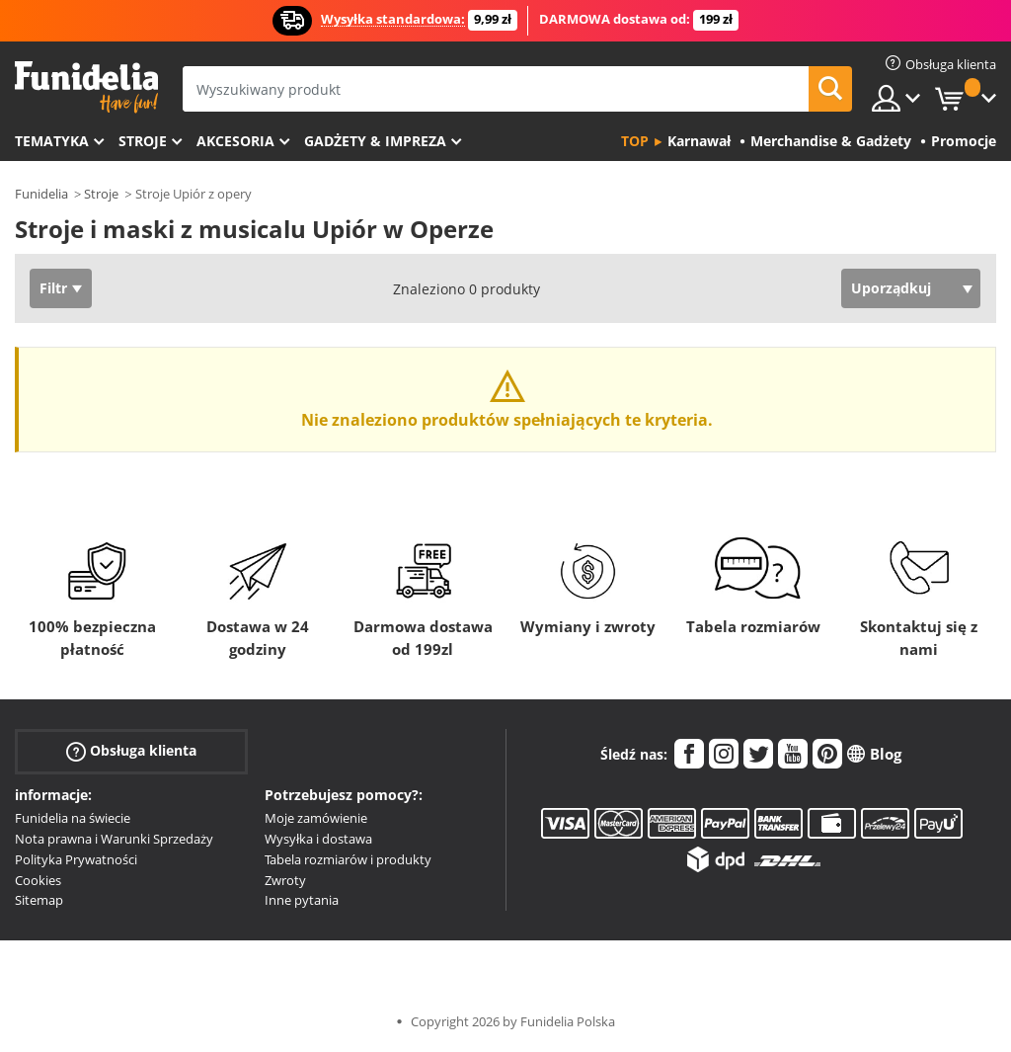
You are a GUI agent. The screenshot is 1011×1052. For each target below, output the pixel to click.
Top (635, 140)
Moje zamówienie (316, 818)
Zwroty (285, 880)
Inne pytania (302, 900)
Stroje (142, 140)
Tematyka (52, 140)
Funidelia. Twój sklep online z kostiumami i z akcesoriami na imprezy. (86, 87)
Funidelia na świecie (72, 818)
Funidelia (41, 193)
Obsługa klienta (131, 751)
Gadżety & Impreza (375, 140)
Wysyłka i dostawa (318, 839)
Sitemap (39, 900)
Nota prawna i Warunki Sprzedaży (114, 839)
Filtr (53, 288)
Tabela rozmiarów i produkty (348, 859)
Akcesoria (235, 140)
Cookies (38, 880)
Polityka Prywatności (76, 859)
